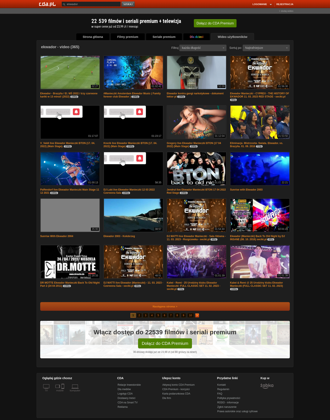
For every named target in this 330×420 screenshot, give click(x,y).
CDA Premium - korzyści (176, 389)
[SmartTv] (63, 393)
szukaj (128, 4)
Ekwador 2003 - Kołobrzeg (119, 236)
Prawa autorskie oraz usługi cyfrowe (237, 411)
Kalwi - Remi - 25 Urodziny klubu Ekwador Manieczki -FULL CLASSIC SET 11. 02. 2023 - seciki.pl (193, 286)
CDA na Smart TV (128, 402)
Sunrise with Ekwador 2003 (246, 189)
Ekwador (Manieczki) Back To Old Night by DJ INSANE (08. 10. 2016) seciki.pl (257, 238)
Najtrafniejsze (266, 47)
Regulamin (223, 389)
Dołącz (215, 23)
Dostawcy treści (126, 398)
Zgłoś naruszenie (226, 406)
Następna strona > (162, 306)
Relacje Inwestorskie (129, 384)
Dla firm (166, 398)
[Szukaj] (91, 4)
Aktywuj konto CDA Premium (178, 384)
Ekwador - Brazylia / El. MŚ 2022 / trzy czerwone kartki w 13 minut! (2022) (68, 95)
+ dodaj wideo (286, 11)
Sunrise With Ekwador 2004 (56, 236)
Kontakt (221, 384)
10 (190, 315)
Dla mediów (124, 389)
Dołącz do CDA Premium (165, 343)
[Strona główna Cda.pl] (48, 4)
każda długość (203, 47)
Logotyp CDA (125, 393)
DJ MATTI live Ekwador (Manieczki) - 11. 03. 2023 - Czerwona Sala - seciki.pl (133, 284)
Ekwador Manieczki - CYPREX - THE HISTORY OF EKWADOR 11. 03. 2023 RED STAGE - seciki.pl (259, 95)
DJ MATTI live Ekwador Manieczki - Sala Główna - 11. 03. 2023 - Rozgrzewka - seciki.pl (196, 238)
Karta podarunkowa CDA (176, 393)
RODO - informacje (228, 402)
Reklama (123, 406)
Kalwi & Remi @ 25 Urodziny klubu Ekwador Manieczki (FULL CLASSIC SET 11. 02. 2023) (256, 284)
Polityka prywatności (228, 398)
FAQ (219, 393)
